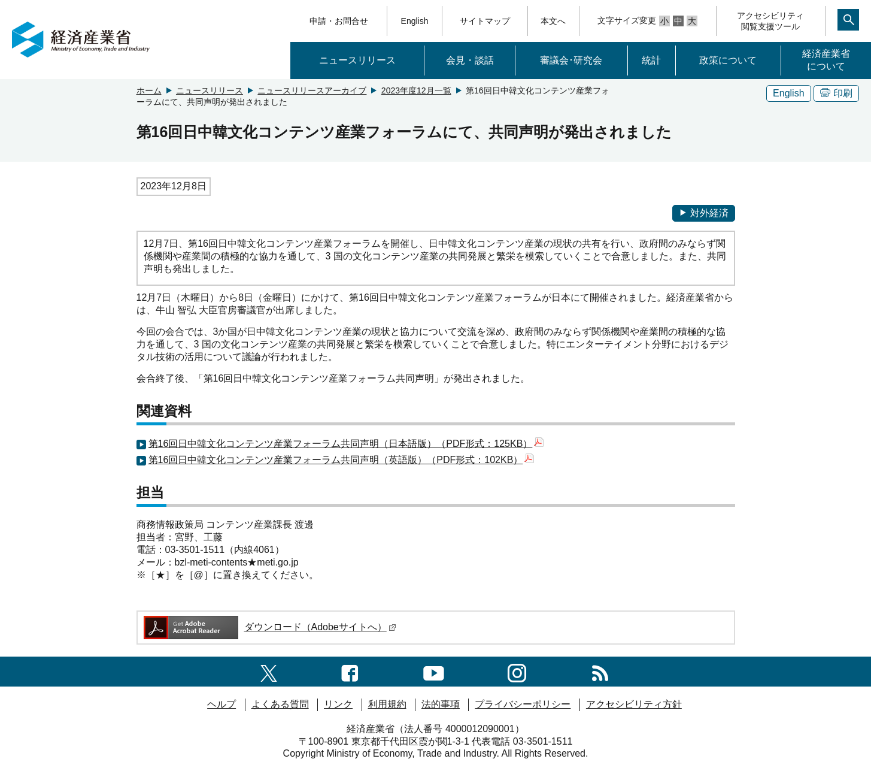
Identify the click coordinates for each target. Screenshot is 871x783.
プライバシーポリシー (522, 704)
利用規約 (387, 704)
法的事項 (440, 704)
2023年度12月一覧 (416, 90)
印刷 (836, 93)
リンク (338, 704)
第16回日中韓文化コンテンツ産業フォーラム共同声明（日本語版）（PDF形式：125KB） (346, 444)
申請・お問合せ (338, 21)
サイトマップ (485, 21)
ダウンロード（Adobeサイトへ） (269, 627)
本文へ (553, 21)
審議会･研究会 (571, 60)
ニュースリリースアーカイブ (311, 90)
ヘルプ (221, 704)
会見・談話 (470, 60)
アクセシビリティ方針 (634, 704)
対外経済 (704, 213)
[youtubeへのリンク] (433, 671)
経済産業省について (826, 60)
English (415, 21)
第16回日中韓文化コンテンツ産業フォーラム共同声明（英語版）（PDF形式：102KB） (341, 460)
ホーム (149, 90)
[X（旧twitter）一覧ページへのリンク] (268, 671)
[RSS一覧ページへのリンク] (600, 671)
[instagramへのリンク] (516, 671)
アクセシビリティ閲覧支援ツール (770, 21)
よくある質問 (280, 704)
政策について (728, 60)
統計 (651, 60)
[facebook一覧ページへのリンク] (349, 671)
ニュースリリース (357, 60)
